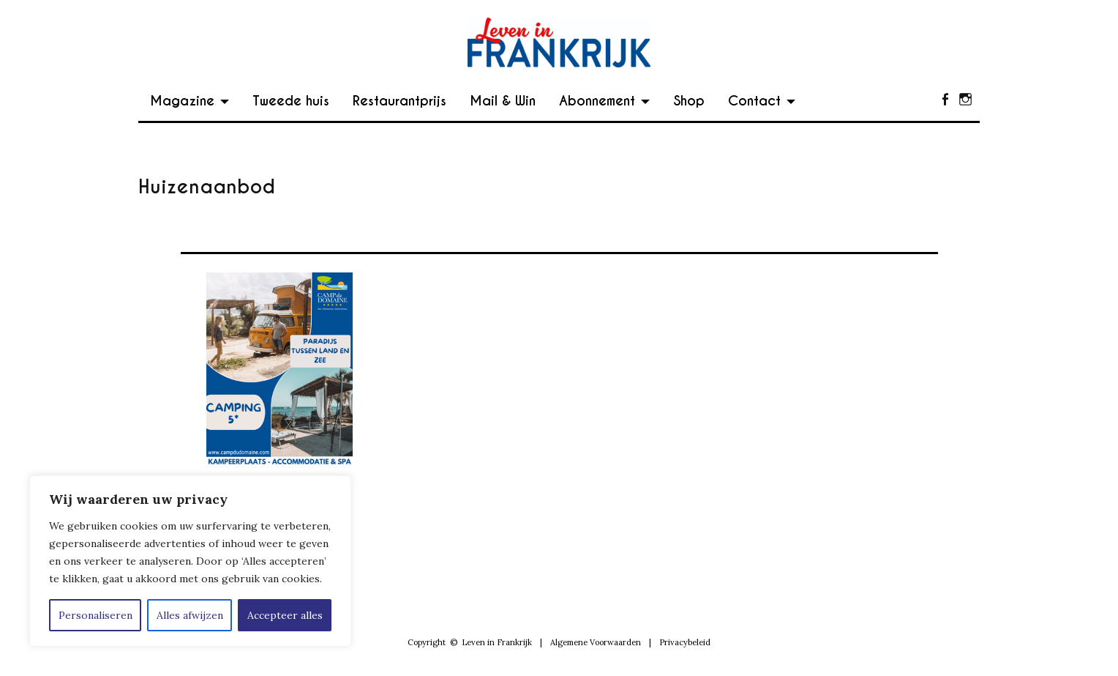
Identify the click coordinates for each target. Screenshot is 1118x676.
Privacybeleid (684, 642)
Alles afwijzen (190, 615)
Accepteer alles (285, 615)
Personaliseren (95, 615)
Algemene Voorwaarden (595, 642)
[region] (190, 561)
